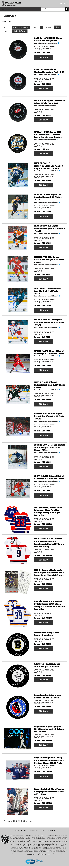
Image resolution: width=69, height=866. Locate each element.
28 (14, 821)
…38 (27, 821)
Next (30, 821)
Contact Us (51, 830)
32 (24, 821)
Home (4, 21)
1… (11, 821)
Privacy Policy (34, 830)
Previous (7, 821)
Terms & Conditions (20, 830)
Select (57, 27)
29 (16, 821)
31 (22, 821)
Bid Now (43, 57)
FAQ (43, 830)
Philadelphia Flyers (19, 31)
